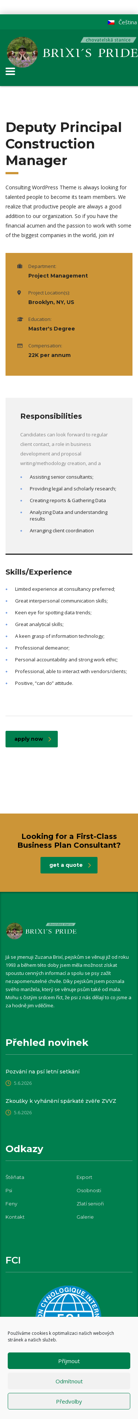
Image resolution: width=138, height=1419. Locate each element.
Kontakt (15, 1217)
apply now (32, 739)
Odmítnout (69, 1381)
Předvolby (69, 1401)
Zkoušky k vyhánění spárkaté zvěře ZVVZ (61, 1101)
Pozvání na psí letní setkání (42, 1071)
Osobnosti (89, 1190)
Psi (9, 1190)
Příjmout (69, 1361)
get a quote (70, 865)
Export (84, 1177)
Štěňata (15, 1177)
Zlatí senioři (90, 1204)
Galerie (85, 1217)
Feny (11, 1204)
